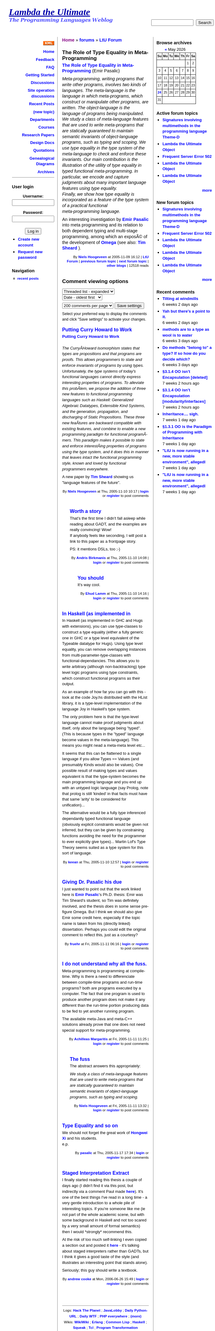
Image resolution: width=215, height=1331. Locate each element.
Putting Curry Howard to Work (97, 329)
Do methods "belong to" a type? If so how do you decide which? (187, 353)
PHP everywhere (114, 1316)
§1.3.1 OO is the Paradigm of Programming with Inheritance (187, 432)
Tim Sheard (102, 476)
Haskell (138, 1322)
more (207, 190)
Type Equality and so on (90, 1125)
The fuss (80, 1059)
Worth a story (85, 511)
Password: (33, 212)
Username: (33, 196)
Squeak (79, 1327)
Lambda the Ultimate (49, 12)
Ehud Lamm (96, 593)
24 (159, 92)
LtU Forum (110, 40)
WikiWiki (81, 1322)
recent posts (28, 278)
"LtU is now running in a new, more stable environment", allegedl (185, 456)
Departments (42, 119)
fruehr (75, 944)
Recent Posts (41, 104)
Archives (46, 172)
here (130, 1191)
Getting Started (40, 75)
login (144, 491)
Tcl (91, 1327)
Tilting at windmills (180, 298)
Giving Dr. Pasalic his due (92, 882)
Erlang (97, 1322)
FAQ (50, 67)
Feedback (45, 59)
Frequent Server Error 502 (187, 156)
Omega (108, 242)
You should (91, 578)
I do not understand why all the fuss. (104, 963)
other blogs (116, 265)
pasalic (86, 1153)
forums (87, 40)
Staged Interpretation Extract (95, 1173)
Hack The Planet (86, 1310)
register (113, 496)
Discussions (42, 82)
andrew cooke (79, 1279)
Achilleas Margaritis (91, 1039)
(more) (135, 1316)
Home (48, 51)
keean (73, 862)
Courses (47, 127)
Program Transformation (117, 1327)
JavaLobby (112, 1310)
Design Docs (42, 142)
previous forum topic (98, 261)
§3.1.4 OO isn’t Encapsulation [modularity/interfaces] (183, 396)
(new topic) (43, 112)
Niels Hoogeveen (92, 257)
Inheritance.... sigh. (180, 414)
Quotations (43, 150)
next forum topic (133, 261)
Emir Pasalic (135, 219)
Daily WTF (88, 1316)
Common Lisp (118, 1322)
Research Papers (38, 135)
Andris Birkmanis (91, 558)
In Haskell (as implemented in (96, 613)
